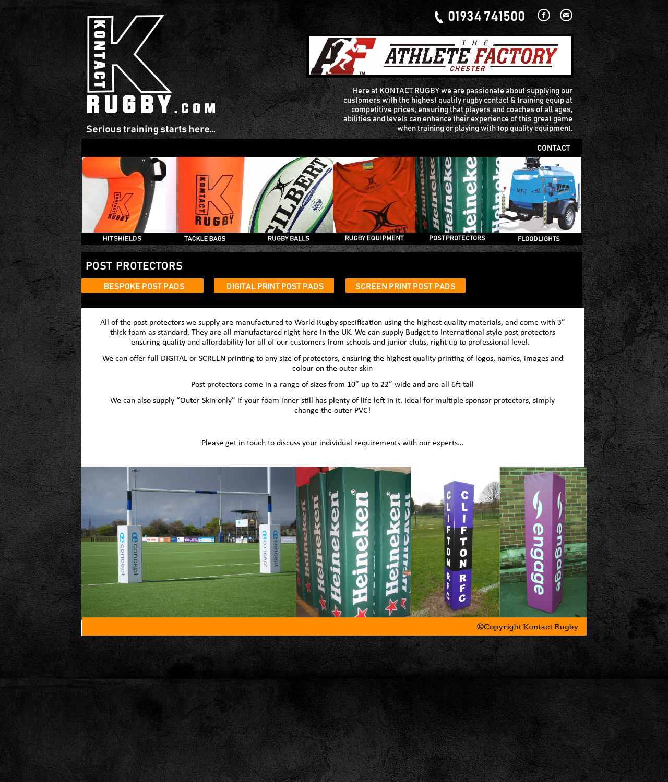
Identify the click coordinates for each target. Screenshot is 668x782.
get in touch (245, 443)
